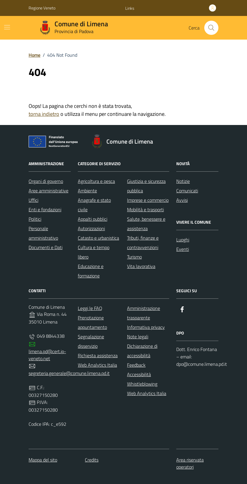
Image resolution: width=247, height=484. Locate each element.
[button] (129, 8)
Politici (35, 218)
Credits (91, 459)
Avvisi (182, 200)
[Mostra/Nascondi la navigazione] (7, 27)
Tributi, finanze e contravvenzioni (143, 242)
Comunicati (187, 190)
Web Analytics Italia (97, 364)
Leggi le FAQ (90, 308)
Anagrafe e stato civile (94, 204)
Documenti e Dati (45, 247)
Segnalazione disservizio (91, 341)
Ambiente (87, 190)
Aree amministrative (48, 190)
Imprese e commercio (148, 200)
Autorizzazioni (91, 228)
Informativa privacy (146, 327)
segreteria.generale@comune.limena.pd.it (69, 373)
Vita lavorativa (141, 266)
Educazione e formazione (90, 271)
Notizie (183, 181)
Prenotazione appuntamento (92, 322)
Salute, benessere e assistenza (146, 223)
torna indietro (44, 114)
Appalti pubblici (92, 218)
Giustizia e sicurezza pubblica (146, 186)
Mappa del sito (43, 459)
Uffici (33, 200)
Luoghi (182, 239)
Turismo (134, 256)
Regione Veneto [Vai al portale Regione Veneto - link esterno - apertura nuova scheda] (42, 8)
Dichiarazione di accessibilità (142, 350)
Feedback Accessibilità (139, 369)
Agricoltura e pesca (96, 181)
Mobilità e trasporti (145, 209)
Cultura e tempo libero (93, 252)
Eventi (182, 249)
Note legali (137, 336)
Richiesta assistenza (98, 355)
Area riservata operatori (190, 463)
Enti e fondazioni (45, 209)
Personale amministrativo (43, 233)
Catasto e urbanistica (98, 237)
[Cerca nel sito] (211, 28)
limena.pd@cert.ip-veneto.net (47, 355)
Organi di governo (46, 181)
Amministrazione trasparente (143, 313)
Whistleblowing (142, 383)
